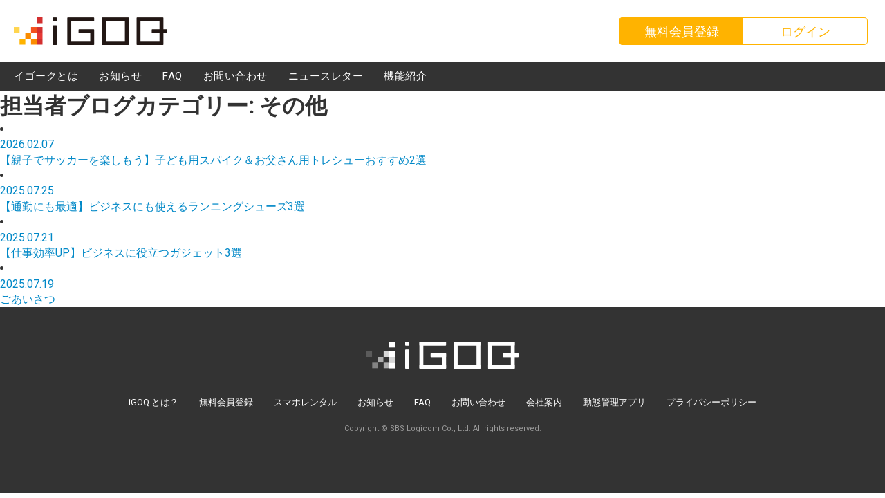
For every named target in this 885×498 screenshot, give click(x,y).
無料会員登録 (226, 402)
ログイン (805, 31)
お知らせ (375, 402)
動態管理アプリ (614, 402)
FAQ (422, 402)
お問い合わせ (478, 402)
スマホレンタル (305, 402)
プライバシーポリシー (711, 402)
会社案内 (544, 402)
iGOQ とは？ (153, 402)
